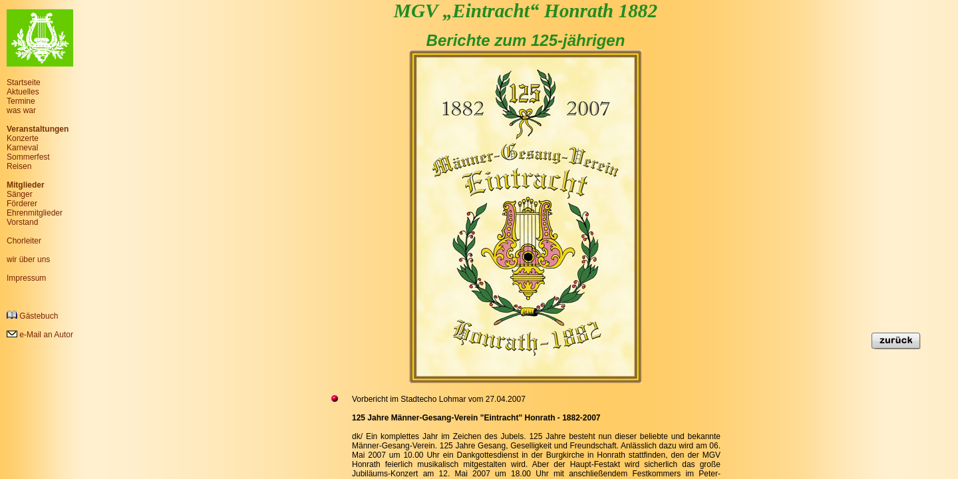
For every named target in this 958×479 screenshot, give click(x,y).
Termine (21, 101)
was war (21, 110)
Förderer (22, 203)
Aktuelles (23, 91)
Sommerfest (28, 157)
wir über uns (28, 259)
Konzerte (23, 138)
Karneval (22, 147)
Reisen (19, 166)
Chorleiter (24, 240)
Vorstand (22, 222)
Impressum (26, 278)
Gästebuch (32, 316)
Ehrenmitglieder (35, 213)
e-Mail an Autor (40, 334)
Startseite (24, 82)
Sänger (20, 194)
